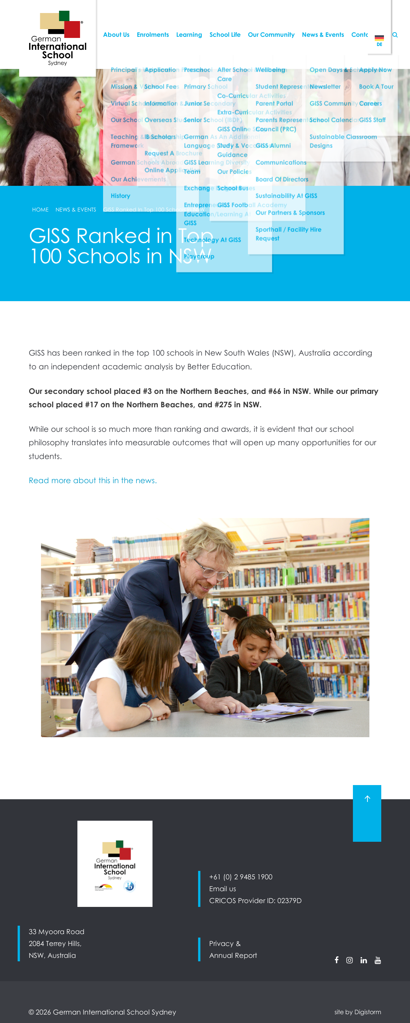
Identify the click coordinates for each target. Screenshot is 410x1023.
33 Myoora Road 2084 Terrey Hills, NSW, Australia (56, 943)
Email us (222, 889)
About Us (116, 20)
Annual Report (233, 955)
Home (40, 210)
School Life (225, 20)
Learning (189, 20)
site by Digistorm (358, 1011)
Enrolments (153, 20)
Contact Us (367, 20)
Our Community (271, 20)
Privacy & (225, 943)
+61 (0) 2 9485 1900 (240, 877)
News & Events (323, 20)
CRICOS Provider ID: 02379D (255, 901)
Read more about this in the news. (93, 480)
